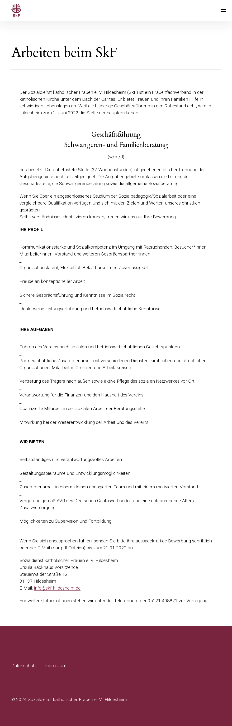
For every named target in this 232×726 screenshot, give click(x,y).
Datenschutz (24, 665)
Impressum (54, 665)
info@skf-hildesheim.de (57, 588)
